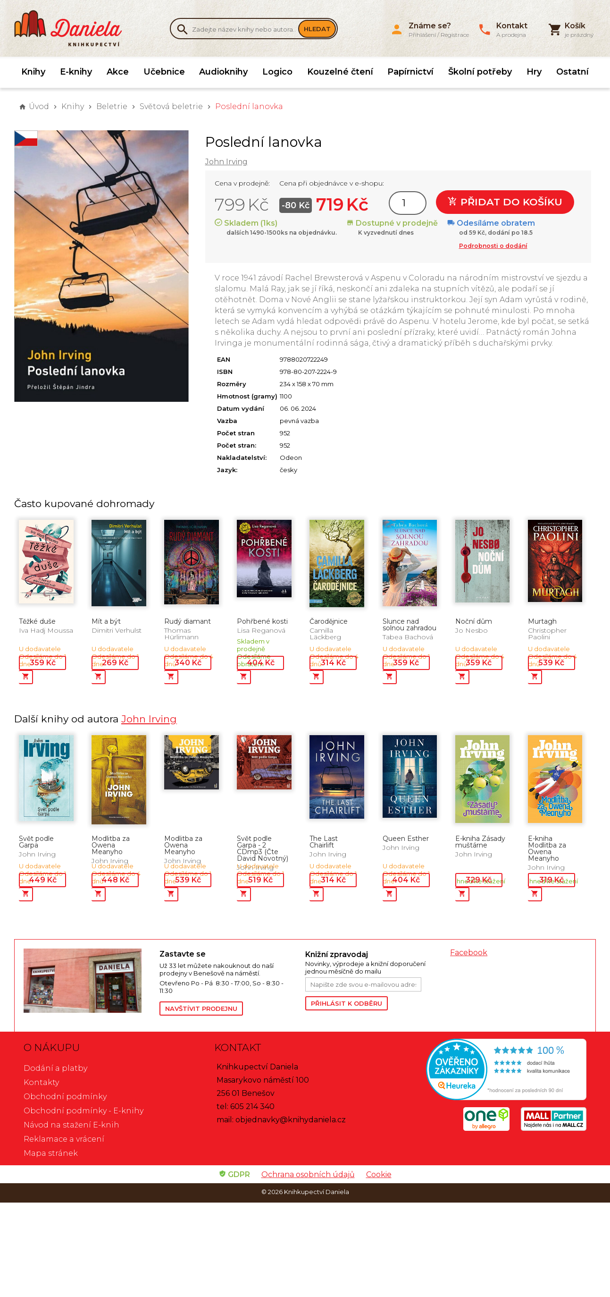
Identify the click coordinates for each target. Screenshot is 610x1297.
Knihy (33, 72)
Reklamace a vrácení (64, 1139)
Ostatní (572, 72)
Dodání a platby (55, 1068)
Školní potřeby (480, 72)
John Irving (226, 161)
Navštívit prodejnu (201, 1008)
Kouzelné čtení (340, 72)
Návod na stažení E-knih (71, 1124)
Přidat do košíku (505, 202)
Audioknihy (223, 72)
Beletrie (111, 106)
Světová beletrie (171, 106)
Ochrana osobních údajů (308, 1174)
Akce (118, 72)
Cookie (379, 1174)
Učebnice (164, 72)
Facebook (468, 952)
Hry (534, 72)
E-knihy (76, 72)
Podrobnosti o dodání (493, 245)
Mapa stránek (51, 1153)
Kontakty (41, 1082)
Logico (277, 72)
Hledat (317, 29)
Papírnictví (410, 72)
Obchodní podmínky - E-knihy (83, 1110)
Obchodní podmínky (65, 1096)
